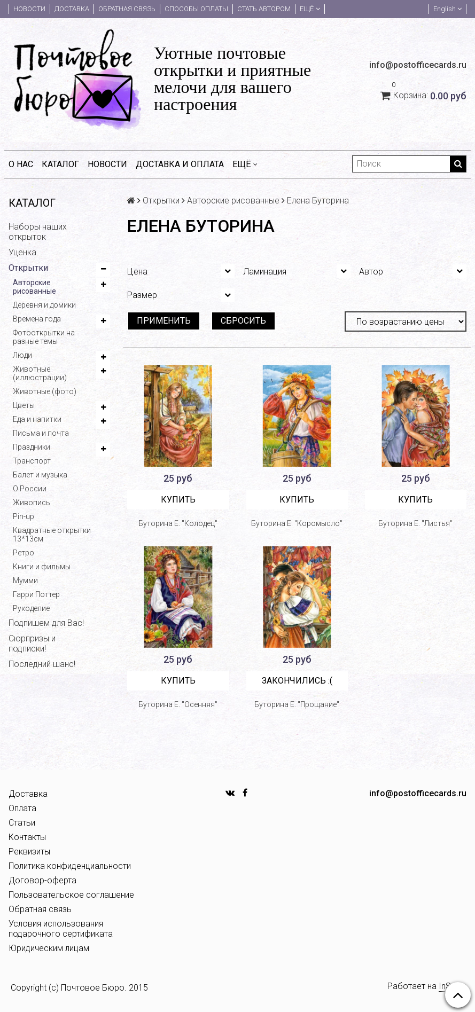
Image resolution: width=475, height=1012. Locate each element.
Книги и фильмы (42, 566)
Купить (178, 500)
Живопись (31, 502)
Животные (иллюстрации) (40, 373)
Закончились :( (297, 681)
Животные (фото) (44, 391)
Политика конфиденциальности (70, 866)
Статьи (22, 823)
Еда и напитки (37, 419)
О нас (21, 164)
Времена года (37, 319)
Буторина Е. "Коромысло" (296, 523)
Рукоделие (31, 608)
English (447, 9)
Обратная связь (126, 9)
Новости (29, 9)
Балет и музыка (40, 474)
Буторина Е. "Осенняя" (177, 704)
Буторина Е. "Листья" (415, 523)
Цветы (24, 405)
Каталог (60, 164)
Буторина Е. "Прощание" (296, 704)
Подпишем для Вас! (46, 623)
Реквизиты (29, 851)
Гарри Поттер (36, 594)
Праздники (31, 447)
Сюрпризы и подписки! (32, 643)
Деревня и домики (44, 305)
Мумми (25, 580)
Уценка (22, 252)
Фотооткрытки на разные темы (44, 337)
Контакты (27, 837)
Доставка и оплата (180, 164)
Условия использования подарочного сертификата (61, 929)
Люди (22, 355)
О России (29, 488)
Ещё (310, 9)
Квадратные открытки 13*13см (52, 534)
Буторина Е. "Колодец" (177, 523)
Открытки (28, 268)
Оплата (22, 808)
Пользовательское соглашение (71, 895)
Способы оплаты (196, 9)
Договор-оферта (42, 880)
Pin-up (23, 516)
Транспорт (32, 461)
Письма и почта (41, 433)
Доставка (71, 9)
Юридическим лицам (49, 948)
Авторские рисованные (34, 286)
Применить (164, 321)
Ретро (23, 552)
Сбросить (243, 321)
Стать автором (264, 9)
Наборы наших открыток (38, 232)
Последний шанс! (42, 664)
